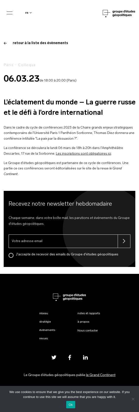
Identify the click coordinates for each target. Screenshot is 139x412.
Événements (47, 330)
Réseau (43, 313)
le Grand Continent (100, 375)
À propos (83, 321)
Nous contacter (87, 330)
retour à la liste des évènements (36, 43)
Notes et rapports (88, 313)
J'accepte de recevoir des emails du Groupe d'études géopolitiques (67, 254)
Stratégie (45, 321)
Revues (43, 338)
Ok (71, 405)
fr (26, 13)
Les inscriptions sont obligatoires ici (83, 154)
